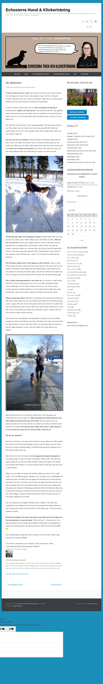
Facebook (82, 21)
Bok (26, 74)
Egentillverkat (72, 278)
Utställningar (71, 313)
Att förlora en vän (73, 263)
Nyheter (70, 292)
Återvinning (71, 260)
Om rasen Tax (72, 295)
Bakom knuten (72, 266)
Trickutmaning (57, 585)
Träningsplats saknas (14, 585)
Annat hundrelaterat (74, 255)
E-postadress (95, 21)
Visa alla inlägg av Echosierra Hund (18, 574)
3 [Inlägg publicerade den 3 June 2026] (76, 219)
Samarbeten (71, 301)
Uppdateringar (72, 310)
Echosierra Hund (30, 87)
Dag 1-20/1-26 (72, 269)
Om (75, 74)
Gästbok (85, 74)
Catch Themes (93, 603)
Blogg (17, 74)
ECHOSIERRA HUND (61, 74)
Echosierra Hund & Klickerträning (38, 10)
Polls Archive (71, 202)
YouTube (87, 21)
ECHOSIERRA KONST (41, 74)
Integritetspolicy (17, 606)
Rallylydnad (71, 298)
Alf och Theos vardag (20, 549)
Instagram (91, 21)
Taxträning (71, 304)
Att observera (13, 82)
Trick (69, 307)
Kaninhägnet (71, 287)
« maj (81, 240)
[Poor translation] (11, 629)
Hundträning (71, 284)
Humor (69, 281)
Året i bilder (71, 258)
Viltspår (69, 316)
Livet (69, 289)
